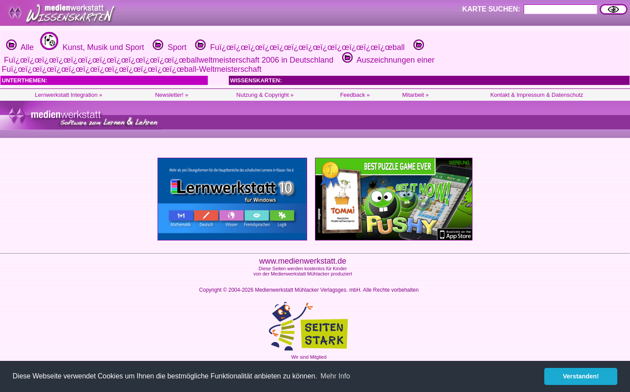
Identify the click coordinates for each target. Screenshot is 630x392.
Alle (20, 47)
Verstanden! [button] (581, 376)
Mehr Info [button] (335, 376)
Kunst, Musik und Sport (91, 47)
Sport (168, 47)
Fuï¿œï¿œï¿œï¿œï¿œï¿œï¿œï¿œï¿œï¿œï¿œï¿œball (299, 47)
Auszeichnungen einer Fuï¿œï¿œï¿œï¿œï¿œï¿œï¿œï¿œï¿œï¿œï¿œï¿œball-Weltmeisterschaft (218, 65)
